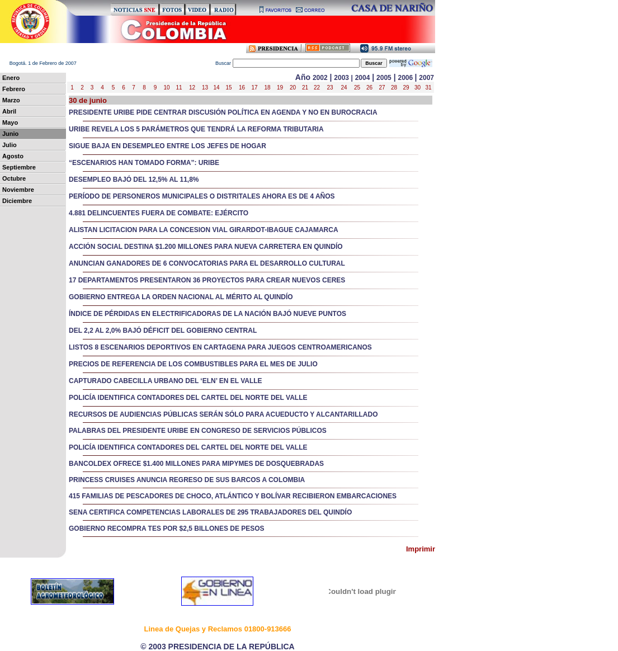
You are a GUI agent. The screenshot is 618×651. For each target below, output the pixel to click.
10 (166, 87)
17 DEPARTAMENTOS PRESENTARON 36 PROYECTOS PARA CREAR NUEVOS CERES (207, 280)
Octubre (14, 178)
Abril (9, 111)
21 (305, 87)
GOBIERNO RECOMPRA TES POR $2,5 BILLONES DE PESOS (167, 528)
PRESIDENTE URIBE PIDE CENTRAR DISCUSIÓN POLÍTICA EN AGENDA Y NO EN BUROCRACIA (223, 112)
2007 (426, 78)
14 (216, 87)
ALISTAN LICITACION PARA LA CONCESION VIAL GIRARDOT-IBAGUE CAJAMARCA (203, 230)
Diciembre (17, 200)
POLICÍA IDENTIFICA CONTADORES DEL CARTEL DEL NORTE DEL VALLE (188, 398)
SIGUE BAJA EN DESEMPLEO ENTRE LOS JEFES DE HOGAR (167, 146)
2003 (341, 78)
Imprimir (420, 549)
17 (254, 87)
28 (394, 87)
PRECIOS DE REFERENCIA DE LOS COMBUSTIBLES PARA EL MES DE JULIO (193, 364)
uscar (288, 63)
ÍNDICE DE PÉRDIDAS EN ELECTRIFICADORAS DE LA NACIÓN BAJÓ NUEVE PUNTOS (207, 314)
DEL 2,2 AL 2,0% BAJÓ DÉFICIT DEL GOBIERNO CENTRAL (163, 330)
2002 (320, 78)
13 (205, 87)
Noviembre (18, 189)
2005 (383, 78)
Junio (10, 133)
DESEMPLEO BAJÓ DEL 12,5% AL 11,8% (134, 179)
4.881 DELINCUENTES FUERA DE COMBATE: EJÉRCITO (158, 213)
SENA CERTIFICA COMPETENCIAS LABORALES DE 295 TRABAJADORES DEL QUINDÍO (210, 512)
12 (192, 87)
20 (293, 87)
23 (330, 87)
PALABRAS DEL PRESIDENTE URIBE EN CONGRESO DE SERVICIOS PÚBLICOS (198, 431)
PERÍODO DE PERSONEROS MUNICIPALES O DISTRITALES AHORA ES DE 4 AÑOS (202, 196)
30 (417, 87)
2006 (406, 78)
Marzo (11, 100)
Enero (11, 77)
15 (228, 87)
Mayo (10, 122)
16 (242, 87)
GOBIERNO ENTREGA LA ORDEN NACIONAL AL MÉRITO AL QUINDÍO (181, 297)
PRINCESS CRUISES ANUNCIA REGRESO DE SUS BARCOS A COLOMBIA (187, 480)
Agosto (12, 156)
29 (406, 87)
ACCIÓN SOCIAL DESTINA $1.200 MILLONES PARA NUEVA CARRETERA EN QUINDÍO (206, 247)
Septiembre (19, 167)
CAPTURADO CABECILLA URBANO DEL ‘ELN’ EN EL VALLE (165, 381)
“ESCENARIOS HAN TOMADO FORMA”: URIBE (144, 163)
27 (382, 87)
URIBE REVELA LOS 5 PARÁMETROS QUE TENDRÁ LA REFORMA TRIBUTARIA (196, 129)
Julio (9, 144)
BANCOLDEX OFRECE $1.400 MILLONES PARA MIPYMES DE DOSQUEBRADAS (196, 464)
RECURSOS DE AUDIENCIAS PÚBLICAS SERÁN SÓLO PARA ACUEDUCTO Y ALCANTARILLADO (223, 414)
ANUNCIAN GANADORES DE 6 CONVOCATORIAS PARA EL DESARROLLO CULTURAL (207, 263)
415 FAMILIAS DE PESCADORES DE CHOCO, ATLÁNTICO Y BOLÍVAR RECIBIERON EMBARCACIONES (233, 496)
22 (317, 87)
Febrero (13, 89)
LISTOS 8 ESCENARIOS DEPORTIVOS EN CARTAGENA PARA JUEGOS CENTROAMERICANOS (220, 347)
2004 (362, 78)
